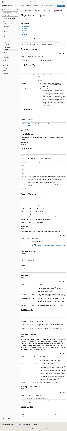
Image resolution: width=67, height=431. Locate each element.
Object (48, 10)
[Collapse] (17, 9)
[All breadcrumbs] (22, 11)
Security (24, 32)
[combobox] (10, 12)
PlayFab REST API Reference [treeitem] (9, 18)
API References (36, 10)
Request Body (25, 28)
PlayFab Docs (28, 10)
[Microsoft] (3, 2)
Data (44, 10)
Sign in (63, 1)
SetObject (23, 169)
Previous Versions (13, 428)
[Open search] (60, 2)
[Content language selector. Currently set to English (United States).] (8, 425)
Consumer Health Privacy (41, 428)
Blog (20, 428)
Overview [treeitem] (6, 36)
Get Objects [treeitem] (7, 47)
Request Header (25, 26)
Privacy (31, 428)
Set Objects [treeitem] (8, 49)
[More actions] (64, 11)
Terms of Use (53, 428)
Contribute (25, 428)
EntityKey (23, 162)
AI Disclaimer (4, 428)
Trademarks (60, 428)
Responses (24, 30)
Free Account (61, 5)
